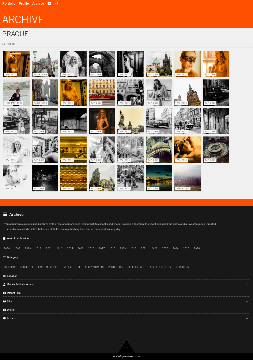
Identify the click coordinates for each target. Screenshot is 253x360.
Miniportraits (94, 267)
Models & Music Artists (125, 284)
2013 (60, 248)
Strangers (182, 267)
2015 (81, 248)
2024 (176, 248)
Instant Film (71, 267)
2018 (112, 248)
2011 (38, 248)
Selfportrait (137, 267)
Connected (27, 267)
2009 (17, 248)
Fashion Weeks (47, 267)
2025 (186, 248)
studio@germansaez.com (126, 356)
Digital (125, 309)
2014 (70, 248)
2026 (197, 248)
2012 (49, 248)
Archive (38, 3)
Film (125, 301)
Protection (115, 267)
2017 (102, 248)
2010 (28, 248)
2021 (144, 248)
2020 (133, 248)
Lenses (125, 318)
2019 (123, 248)
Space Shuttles (160, 267)
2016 (91, 248)
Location (125, 275)
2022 (155, 248)
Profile (24, 3)
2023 (165, 248)
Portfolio (8, 3)
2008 (7, 248)
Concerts (10, 267)
